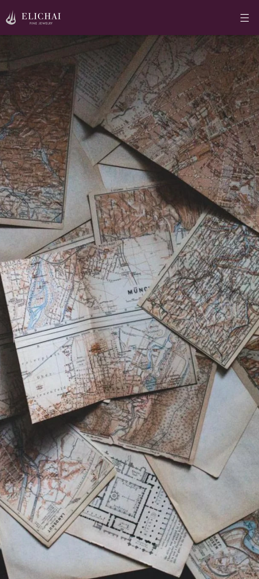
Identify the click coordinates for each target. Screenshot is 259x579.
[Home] (33, 17)
